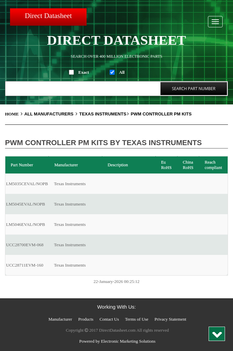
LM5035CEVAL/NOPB (27, 183)
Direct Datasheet (48, 16)
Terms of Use (136, 319)
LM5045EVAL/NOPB (25, 204)
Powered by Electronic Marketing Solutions (117, 341)
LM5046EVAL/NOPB (25, 224)
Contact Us (109, 319)
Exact (83, 72)
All (122, 72)
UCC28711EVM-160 (24, 265)
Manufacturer (60, 319)
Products (86, 319)
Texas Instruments (104, 113)
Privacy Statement (170, 319)
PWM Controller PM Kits (161, 113)
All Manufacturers (51, 113)
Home (14, 113)
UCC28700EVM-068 (24, 244)
